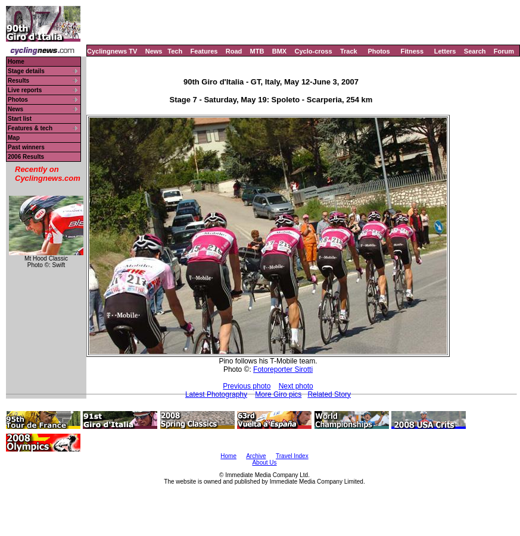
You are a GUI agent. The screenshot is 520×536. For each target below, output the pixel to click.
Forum (504, 51)
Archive (256, 456)
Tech (174, 51)
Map (14, 137)
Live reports (25, 90)
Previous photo (246, 386)
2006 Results (26, 156)
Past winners (26, 147)
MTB (257, 51)
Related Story (329, 394)
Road (234, 51)
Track (348, 51)
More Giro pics (278, 394)
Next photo (296, 386)
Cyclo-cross (313, 51)
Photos (379, 51)
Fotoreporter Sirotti (283, 369)
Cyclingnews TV (112, 51)
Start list (20, 118)
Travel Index (292, 456)
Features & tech (30, 128)
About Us (264, 462)
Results (18, 80)
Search (475, 51)
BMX (279, 51)
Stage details (26, 71)
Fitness (412, 51)
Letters (445, 51)
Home (16, 61)
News (154, 51)
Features (204, 51)
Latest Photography (216, 394)
